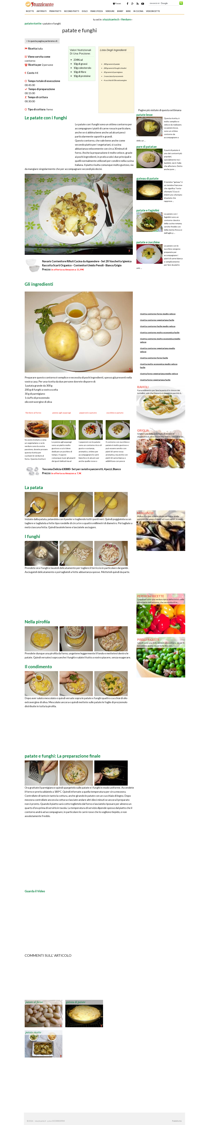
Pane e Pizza (96, 11)
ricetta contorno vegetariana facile (157, 320)
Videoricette (153, 11)
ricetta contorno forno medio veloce (157, 314)
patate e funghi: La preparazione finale (62, 755)
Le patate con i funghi (46, 117)
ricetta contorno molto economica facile (159, 332)
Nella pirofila (37, 621)
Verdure (110, 11)
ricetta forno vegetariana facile (155, 380)
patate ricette (33, 23)
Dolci (85, 11)
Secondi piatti (71, 11)
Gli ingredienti (39, 284)
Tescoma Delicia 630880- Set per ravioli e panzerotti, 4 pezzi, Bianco (81, 469)
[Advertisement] (59, 19)
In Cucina (138, 11)
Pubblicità (176, 1121)
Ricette (30, 11)
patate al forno (34, 1002)
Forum (117, 3)
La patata (34, 487)
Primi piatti (55, 11)
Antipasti (42, 11)
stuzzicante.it (111, 19)
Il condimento (38, 666)
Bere (128, 11)
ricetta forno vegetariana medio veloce (159, 373)
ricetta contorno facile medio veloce (157, 326)
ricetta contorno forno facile (154, 358)
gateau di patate (75, 1002)
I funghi (32, 536)
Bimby (120, 11)
